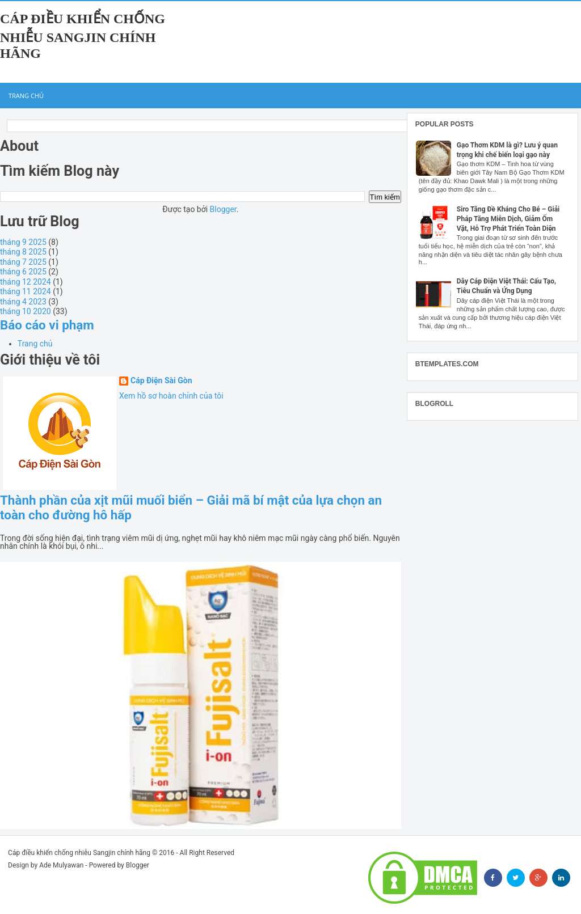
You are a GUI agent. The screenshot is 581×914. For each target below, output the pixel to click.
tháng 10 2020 (25, 311)
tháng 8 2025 (23, 251)
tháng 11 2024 (25, 291)
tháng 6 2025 (23, 271)
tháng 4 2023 (23, 301)
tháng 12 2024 (25, 281)
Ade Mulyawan (61, 865)
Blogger (223, 209)
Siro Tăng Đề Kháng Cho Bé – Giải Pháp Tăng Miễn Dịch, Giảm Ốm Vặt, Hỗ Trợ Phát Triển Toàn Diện (508, 218)
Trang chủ (26, 95)
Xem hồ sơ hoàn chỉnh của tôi (171, 395)
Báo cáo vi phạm (47, 325)
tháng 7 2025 (23, 261)
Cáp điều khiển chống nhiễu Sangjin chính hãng (82, 36)
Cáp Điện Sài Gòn (161, 380)
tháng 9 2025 (23, 242)
